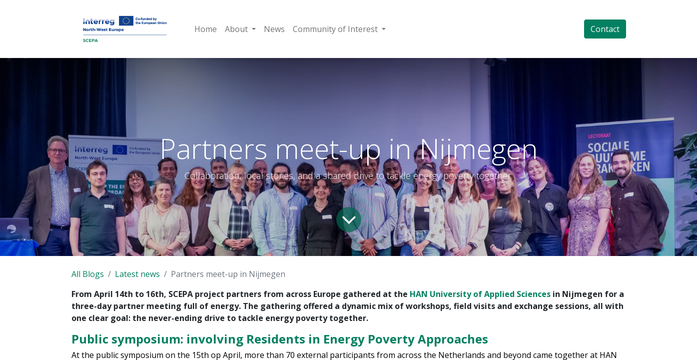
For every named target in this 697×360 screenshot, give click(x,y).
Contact (605, 29)
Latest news (137, 274)
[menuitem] (205, 29)
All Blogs (87, 274)
